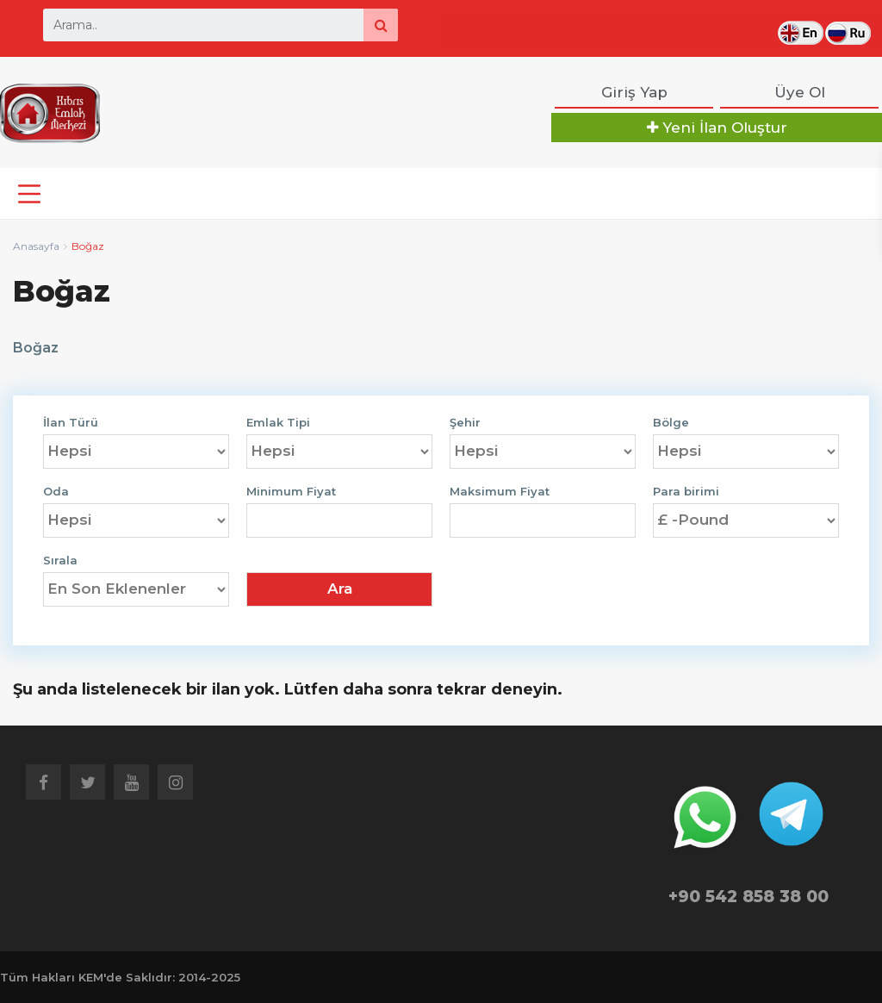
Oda (56, 491)
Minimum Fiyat (291, 491)
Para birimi (686, 491)
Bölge (671, 422)
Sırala (60, 560)
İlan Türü (70, 422)
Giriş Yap (634, 92)
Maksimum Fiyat (500, 491)
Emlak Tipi (278, 422)
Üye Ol (799, 92)
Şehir (465, 422)
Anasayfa (36, 246)
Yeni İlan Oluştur (717, 127)
